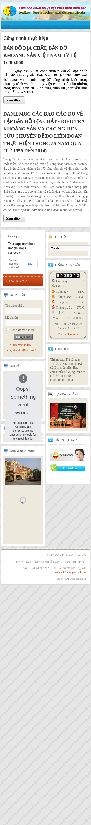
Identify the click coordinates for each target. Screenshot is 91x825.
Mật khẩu (11, 317)
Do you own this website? (14, 264)
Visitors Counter (68, 334)
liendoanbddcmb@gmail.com (70, 572)
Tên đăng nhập (14, 305)
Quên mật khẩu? (20, 345)
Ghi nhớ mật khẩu (22, 330)
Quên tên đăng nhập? (23, 350)
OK (30, 264)
